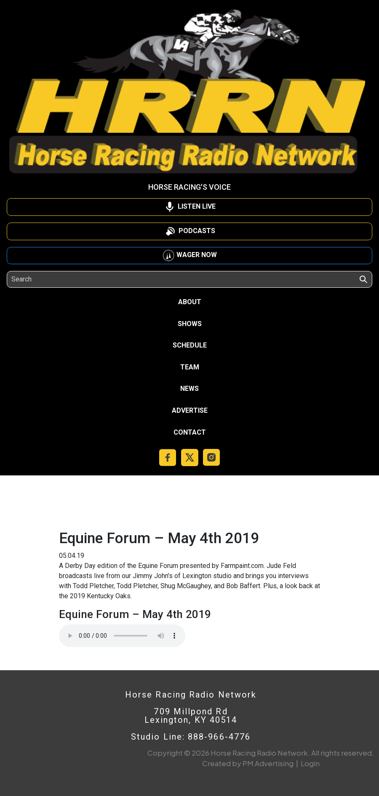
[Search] (49, 279)
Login (310, 763)
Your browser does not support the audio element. (122, 635)
